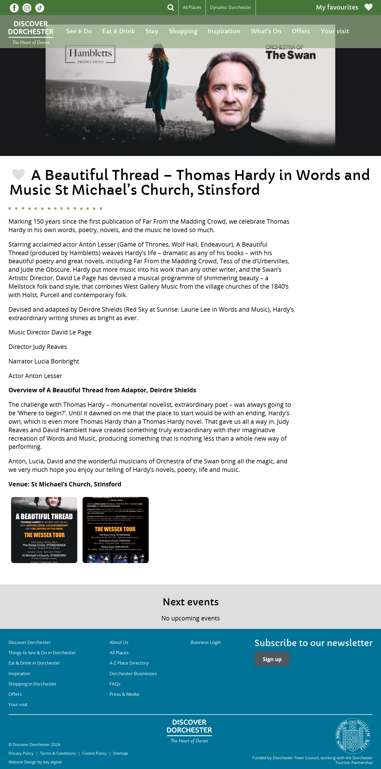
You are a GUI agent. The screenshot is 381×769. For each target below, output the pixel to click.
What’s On (266, 31)
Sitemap (120, 753)
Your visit (335, 31)
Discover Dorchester (29, 642)
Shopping (183, 31)
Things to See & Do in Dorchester (42, 653)
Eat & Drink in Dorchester (34, 663)
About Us (119, 642)
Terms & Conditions (58, 753)
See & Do (79, 31)
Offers (301, 31)
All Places (192, 7)
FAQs (115, 684)
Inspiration (224, 31)
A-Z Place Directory (129, 663)
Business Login (205, 642)
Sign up (272, 659)
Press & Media (124, 694)
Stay (152, 31)
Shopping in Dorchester (32, 684)
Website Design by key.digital (35, 762)
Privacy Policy (21, 753)
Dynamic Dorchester (230, 7)
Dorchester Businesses (133, 673)
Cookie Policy (94, 753)
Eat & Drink (118, 31)
